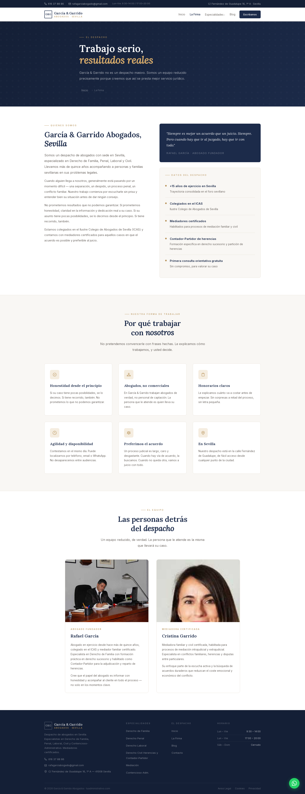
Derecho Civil (134, 752)
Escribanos (250, 14)
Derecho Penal (135, 738)
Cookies (240, 788)
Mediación (132, 765)
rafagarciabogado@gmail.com (88, 3)
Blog (232, 14)
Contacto (177, 752)
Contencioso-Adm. (137, 772)
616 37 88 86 (54, 3)
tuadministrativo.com (98, 788)
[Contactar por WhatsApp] (294, 783)
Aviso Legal (224, 788)
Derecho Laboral (136, 745)
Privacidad (255, 788)
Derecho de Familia (138, 730)
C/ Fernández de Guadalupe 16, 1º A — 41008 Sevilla (77, 771)
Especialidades (214, 14)
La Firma (195, 14)
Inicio (182, 14)
